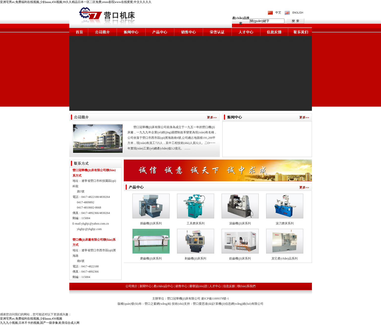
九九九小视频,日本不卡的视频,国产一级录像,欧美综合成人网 (39, 323)
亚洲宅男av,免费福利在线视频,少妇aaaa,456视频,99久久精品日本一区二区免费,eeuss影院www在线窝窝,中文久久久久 (76, 2)
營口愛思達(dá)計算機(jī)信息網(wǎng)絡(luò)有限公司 (228, 303)
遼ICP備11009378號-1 (215, 298)
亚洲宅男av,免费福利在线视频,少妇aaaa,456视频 (31, 318)
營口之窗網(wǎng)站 (158, 303)
